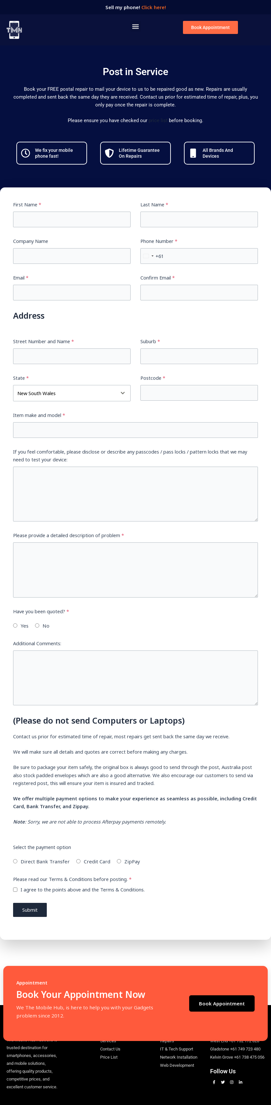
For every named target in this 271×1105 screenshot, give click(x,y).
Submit (30, 909)
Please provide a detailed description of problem (68, 535)
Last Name (154, 204)
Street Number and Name (43, 341)
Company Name (30, 241)
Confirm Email (157, 277)
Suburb (150, 341)
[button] (135, 26)
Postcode (152, 378)
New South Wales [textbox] (36, 393)
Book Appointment (222, 1003)
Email (20, 277)
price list (158, 120)
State (21, 378)
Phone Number (158, 241)
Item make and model (39, 415)
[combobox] (152, 256)
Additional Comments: (37, 643)
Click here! (153, 7)
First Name (27, 204)
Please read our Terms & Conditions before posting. (72, 879)
